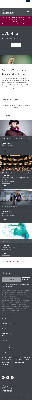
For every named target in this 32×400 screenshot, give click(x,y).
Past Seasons (7, 347)
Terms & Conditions (20, 397)
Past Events (6, 345)
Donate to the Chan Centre (13, 362)
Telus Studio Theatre (8, 147)
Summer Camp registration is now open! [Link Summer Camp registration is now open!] (13, 17)
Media (4, 335)
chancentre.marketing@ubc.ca (10, 312)
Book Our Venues (9, 323)
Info (6, 151)
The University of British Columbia (12, 3)
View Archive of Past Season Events (13, 262)
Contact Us (6, 333)
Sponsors (6, 364)
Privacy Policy (27, 397)
